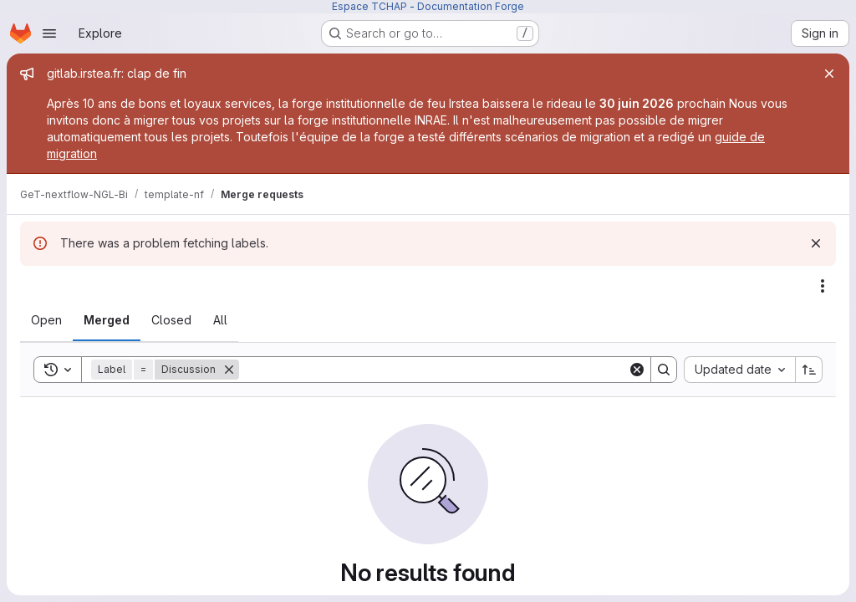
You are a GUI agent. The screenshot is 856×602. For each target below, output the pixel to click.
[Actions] (822, 286)
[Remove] (229, 370)
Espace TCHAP (369, 6)
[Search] (433, 370)
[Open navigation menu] (49, 33)
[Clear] (637, 370)
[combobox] (739, 369)
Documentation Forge (470, 6)
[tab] (46, 320)
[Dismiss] (816, 243)
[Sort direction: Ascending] (809, 369)
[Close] (829, 74)
